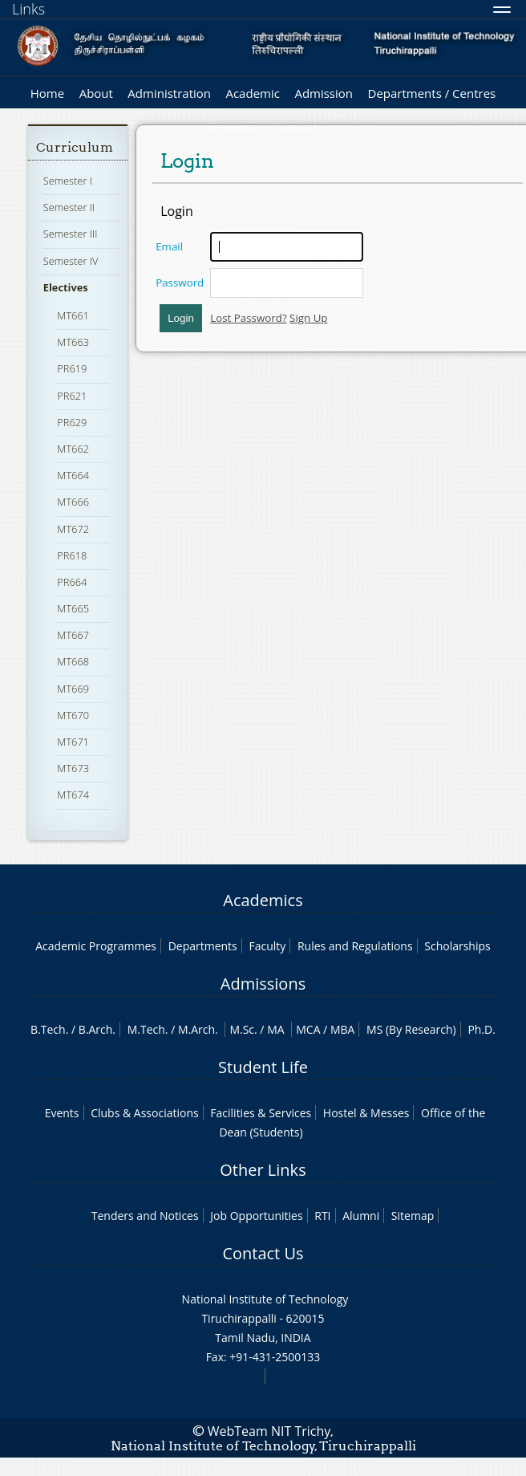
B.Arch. (97, 1029)
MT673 (73, 768)
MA (275, 1029)
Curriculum (74, 147)
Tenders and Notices (145, 1215)
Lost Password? (248, 318)
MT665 (73, 608)
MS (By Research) (411, 1029)
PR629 (72, 422)
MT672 (73, 529)
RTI (322, 1215)
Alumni (360, 1215)
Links (28, 8)
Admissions (263, 983)
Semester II (69, 207)
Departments (202, 946)
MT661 (73, 315)
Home (47, 93)
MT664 (73, 475)
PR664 (72, 582)
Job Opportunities (256, 1215)
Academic (252, 93)
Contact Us (262, 1253)
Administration (169, 93)
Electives (65, 287)
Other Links (262, 1170)
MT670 (73, 715)
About (96, 93)
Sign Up (308, 318)
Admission (323, 93)
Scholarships (457, 946)
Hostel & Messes (366, 1112)
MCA (308, 1029)
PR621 (72, 395)
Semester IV (71, 261)
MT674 (73, 794)
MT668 (73, 661)
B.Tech (48, 1029)
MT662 (73, 448)
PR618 (72, 555)
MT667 (73, 635)
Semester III (70, 233)
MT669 (73, 688)
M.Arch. (198, 1029)
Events (62, 1112)
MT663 (73, 342)
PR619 (72, 368)
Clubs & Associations (145, 1112)
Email (169, 246)
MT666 (73, 501)
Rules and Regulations (355, 946)
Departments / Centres (432, 93)
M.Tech (146, 1029)
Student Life (263, 1067)
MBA (342, 1029)
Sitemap (412, 1215)
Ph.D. (481, 1029)
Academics (262, 900)
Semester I (67, 180)
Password (180, 282)
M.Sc (241, 1029)
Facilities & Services (260, 1112)
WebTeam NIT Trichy (269, 1431)
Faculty (267, 946)
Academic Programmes (95, 946)
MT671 (73, 741)
